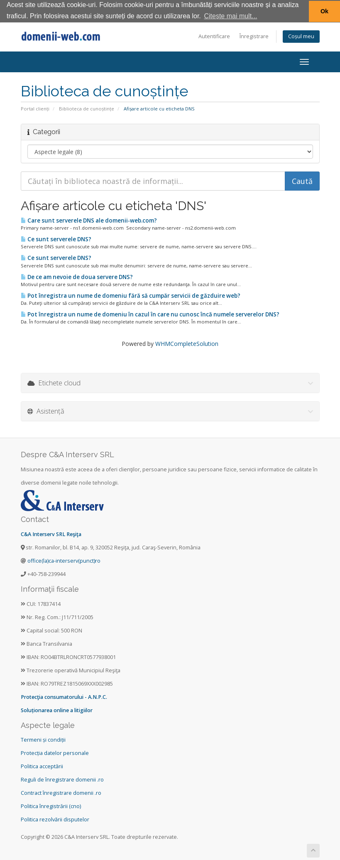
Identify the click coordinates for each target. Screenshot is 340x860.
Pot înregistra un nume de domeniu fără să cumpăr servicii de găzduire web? (130, 295)
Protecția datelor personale (55, 752)
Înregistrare (254, 35)
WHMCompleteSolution (186, 343)
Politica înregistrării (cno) (51, 805)
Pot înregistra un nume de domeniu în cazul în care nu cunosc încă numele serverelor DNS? (150, 314)
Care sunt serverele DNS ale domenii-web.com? (89, 220)
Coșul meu (301, 35)
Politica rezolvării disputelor (55, 819)
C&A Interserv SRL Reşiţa (51, 533)
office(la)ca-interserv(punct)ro (63, 560)
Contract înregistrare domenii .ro (61, 792)
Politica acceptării (42, 765)
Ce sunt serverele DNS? (56, 239)
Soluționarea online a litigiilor (57, 709)
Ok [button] (324, 11)
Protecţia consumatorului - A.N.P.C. (64, 696)
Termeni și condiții (43, 739)
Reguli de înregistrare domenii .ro (62, 779)
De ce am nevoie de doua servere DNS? (77, 276)
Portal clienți (35, 108)
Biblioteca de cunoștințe (86, 108)
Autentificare (214, 35)
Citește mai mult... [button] (230, 16)
